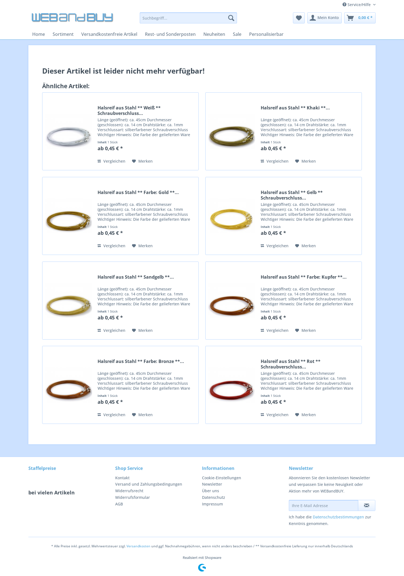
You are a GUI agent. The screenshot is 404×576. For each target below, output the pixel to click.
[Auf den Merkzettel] (142, 161)
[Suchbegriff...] (188, 17)
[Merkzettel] (299, 17)
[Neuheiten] (214, 34)
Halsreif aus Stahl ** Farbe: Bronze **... (141, 361)
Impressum (212, 504)
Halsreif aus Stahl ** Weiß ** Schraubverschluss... (129, 110)
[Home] (38, 34)
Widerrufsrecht (129, 490)
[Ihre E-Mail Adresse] (323, 505)
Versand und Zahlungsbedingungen (148, 484)
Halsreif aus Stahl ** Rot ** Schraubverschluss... (290, 364)
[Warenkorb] (360, 17)
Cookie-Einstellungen (221, 477)
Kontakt (122, 477)
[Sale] (237, 34)
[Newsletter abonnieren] (366, 505)
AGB (119, 504)
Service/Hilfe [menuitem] (357, 4)
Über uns (210, 490)
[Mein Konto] (324, 17)
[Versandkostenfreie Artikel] (109, 34)
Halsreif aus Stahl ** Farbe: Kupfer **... (304, 277)
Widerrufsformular (132, 497)
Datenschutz (213, 497)
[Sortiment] (63, 34)
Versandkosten (138, 546)
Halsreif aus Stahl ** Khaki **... (295, 108)
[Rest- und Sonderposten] (170, 34)
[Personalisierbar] (266, 34)
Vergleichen (111, 161)
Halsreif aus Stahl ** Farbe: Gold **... (138, 192)
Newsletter (212, 484)
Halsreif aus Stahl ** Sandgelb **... (136, 277)
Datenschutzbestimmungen (338, 517)
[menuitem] (188, 20)
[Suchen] (231, 17)
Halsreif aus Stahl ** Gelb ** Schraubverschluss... (292, 195)
